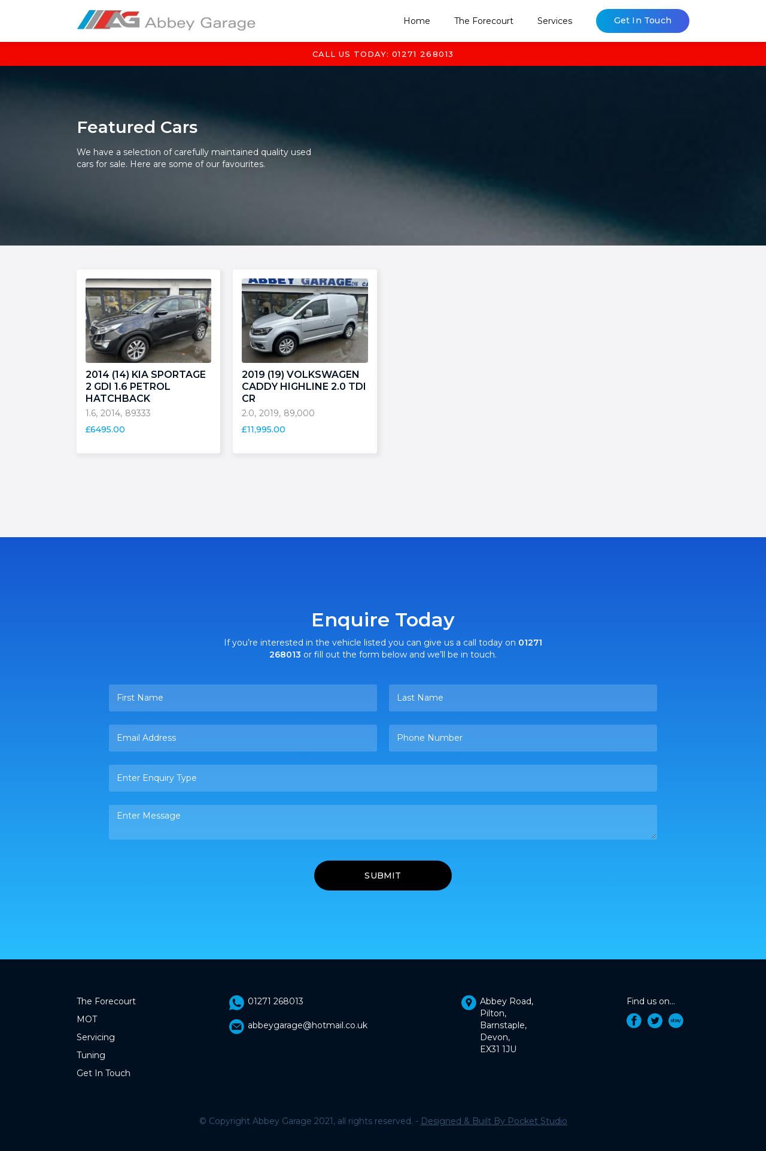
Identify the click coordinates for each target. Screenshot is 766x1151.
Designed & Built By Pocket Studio (494, 1121)
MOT (87, 1019)
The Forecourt (483, 21)
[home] (166, 21)
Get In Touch (642, 20)
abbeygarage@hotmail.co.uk (307, 1025)
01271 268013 (275, 1001)
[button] (554, 21)
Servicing (96, 1037)
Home (416, 21)
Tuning (91, 1055)
